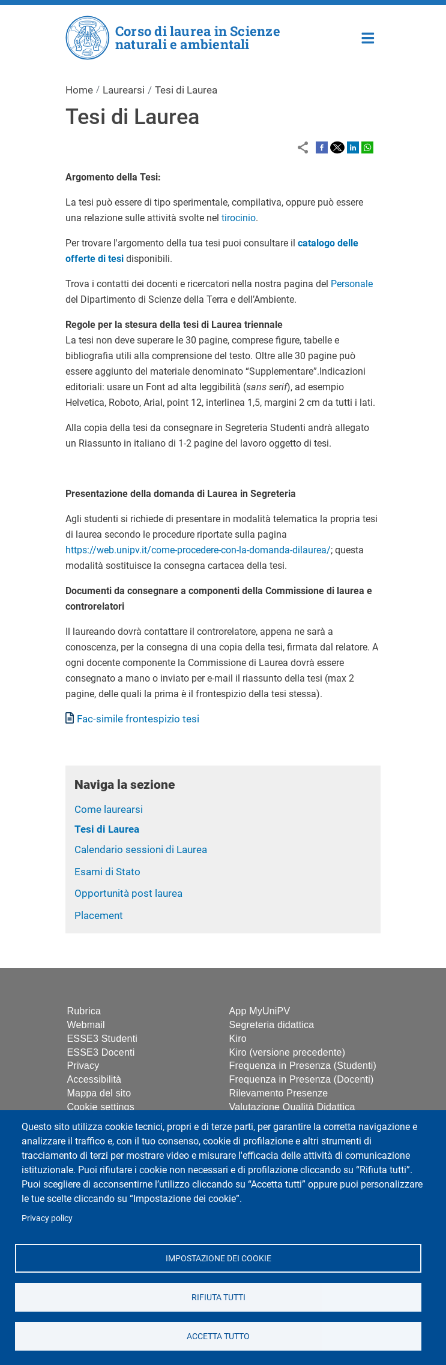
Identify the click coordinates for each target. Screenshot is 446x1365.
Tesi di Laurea (106, 829)
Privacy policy (47, 1218)
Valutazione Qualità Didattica (292, 1107)
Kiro (238, 1038)
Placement (98, 915)
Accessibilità (94, 1079)
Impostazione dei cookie (218, 1257)
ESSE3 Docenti (101, 1052)
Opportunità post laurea (128, 893)
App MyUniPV (260, 1011)
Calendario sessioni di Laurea (140, 849)
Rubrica (84, 1011)
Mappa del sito (99, 1093)
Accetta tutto (218, 1335)
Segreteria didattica (272, 1025)
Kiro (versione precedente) (287, 1052)
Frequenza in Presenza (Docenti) (301, 1079)
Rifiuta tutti (218, 1296)
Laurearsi (124, 90)
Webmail (86, 1025)
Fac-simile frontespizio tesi (138, 719)
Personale (352, 284)
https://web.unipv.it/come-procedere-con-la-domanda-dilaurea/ (198, 550)
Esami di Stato (107, 872)
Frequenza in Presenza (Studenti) (303, 1065)
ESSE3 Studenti (102, 1038)
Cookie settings (100, 1107)
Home (368, 36)
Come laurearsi (108, 809)
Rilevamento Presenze (278, 1093)
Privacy (83, 1065)
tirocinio (238, 218)
